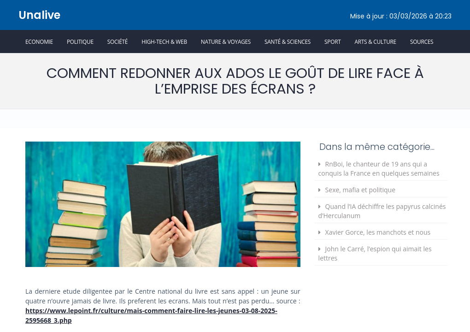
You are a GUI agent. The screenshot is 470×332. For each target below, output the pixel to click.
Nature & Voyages (226, 41)
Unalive (39, 15)
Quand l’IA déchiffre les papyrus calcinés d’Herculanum (382, 211)
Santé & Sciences (287, 41)
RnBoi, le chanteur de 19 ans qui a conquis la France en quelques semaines (379, 169)
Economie (39, 41)
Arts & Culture (375, 41)
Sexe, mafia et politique (360, 189)
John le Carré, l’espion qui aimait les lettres (375, 253)
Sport (332, 41)
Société (117, 41)
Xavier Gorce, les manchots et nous (378, 232)
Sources (421, 41)
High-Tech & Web (164, 41)
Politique (80, 41)
